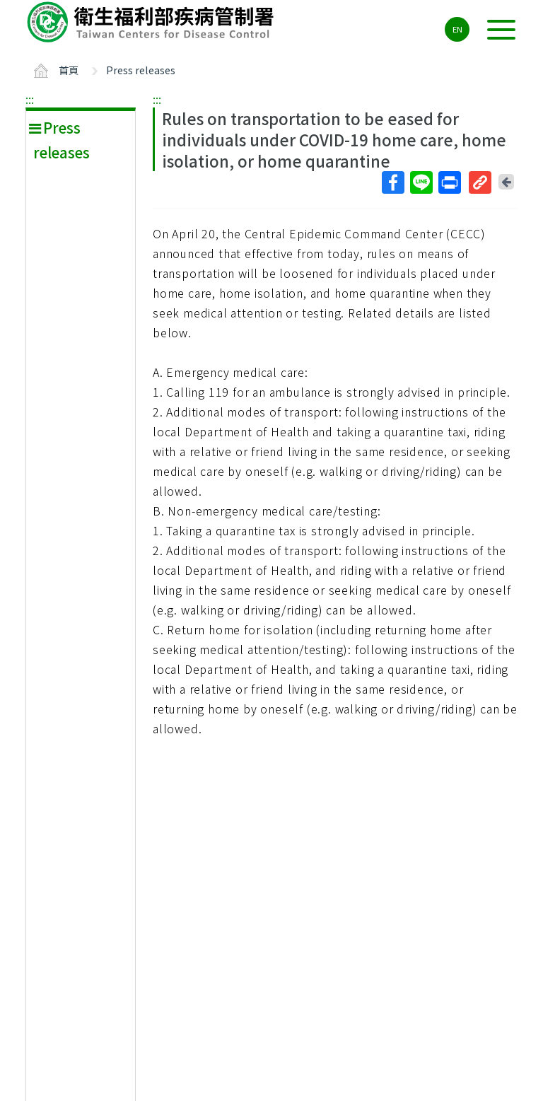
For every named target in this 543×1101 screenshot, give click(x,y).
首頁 (68, 69)
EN (457, 29)
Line (421, 182)
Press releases (140, 69)
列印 (449, 182)
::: (29, 99)
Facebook (392, 182)
